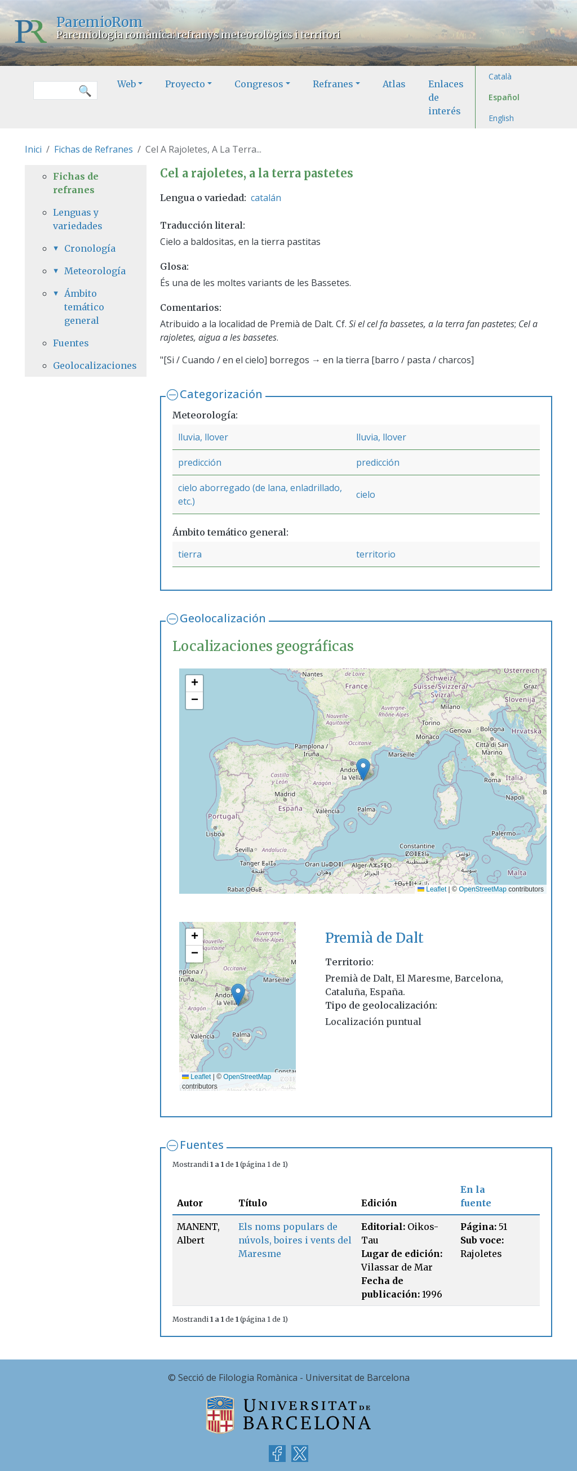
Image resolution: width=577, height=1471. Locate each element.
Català (500, 76)
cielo (365, 494)
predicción (199, 462)
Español (504, 97)
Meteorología (91, 271)
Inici (33, 149)
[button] (363, 769)
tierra (190, 554)
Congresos (258, 84)
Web (126, 84)
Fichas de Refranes (93, 149)
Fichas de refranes (76, 183)
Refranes (333, 84)
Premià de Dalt (374, 938)
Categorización (221, 394)
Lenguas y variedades (78, 219)
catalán (266, 197)
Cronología (90, 248)
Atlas (394, 84)
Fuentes (202, 1144)
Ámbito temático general (84, 307)
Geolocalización (223, 618)
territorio (376, 554)
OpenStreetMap (483, 889)
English (501, 118)
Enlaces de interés (446, 97)
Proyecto (185, 84)
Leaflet (432, 889)
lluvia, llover (203, 437)
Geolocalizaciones (85, 365)
